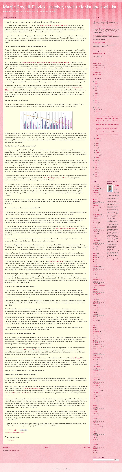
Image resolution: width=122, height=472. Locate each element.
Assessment (95, 201)
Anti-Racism (96, 194)
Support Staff (96, 424)
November (98, 111)
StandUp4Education (97, 416)
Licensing (95, 291)
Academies (95, 192)
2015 (96, 107)
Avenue (94, 203)
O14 (94, 351)
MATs (94, 312)
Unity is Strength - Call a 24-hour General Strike (103, 28)
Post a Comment (10, 440)
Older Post (86, 447)
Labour (94, 277)
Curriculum (95, 223)
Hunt (94, 261)
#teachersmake (96, 188)
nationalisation (96, 323)
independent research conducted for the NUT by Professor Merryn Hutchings (46, 62)
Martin (117, 185)
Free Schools (96, 240)
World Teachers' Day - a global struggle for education (107, 131)
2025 (96, 83)
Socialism (95, 409)
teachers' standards (97, 426)
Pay (94, 368)
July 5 (94, 270)
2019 (96, 98)
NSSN (94, 336)
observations (95, 353)
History (94, 255)
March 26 (95, 299)
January (98, 157)
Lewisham (17, 432)
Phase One (95, 379)
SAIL (94, 398)
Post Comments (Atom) (14, 450)
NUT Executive (96, 349)
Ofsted (94, 359)
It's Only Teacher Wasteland (99, 42)
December (98, 109)
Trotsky (94, 429)
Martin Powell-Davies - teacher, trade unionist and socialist (59, 6)
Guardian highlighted (56, 261)
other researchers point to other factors (17, 393)
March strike (95, 303)
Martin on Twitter (97, 63)
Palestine (95, 362)
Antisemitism (96, 197)
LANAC (95, 281)
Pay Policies (95, 370)
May (97, 147)
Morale (94, 314)
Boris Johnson (96, 207)
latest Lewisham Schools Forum (66, 228)
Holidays (95, 257)
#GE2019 (95, 186)
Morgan (94, 316)
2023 (96, 88)
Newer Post (6, 447)
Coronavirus (95, 220)
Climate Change (96, 214)
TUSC (94, 437)
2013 (96, 162)
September (98, 138)
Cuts (94, 225)
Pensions (95, 374)
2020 (96, 95)
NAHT (94, 318)
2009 (96, 172)
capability (95, 210)
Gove (94, 246)
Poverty (94, 381)
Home (46, 447)
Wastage (95, 442)
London (94, 297)
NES (94, 325)
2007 (96, 176)
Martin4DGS (96, 305)
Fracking (95, 238)
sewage (94, 407)
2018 (96, 100)
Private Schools (96, 385)
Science (94, 401)
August (97, 140)
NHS (94, 329)
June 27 (94, 272)
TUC (94, 433)
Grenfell (95, 251)
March (97, 152)
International (96, 266)
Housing (95, 259)
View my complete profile (113, 259)
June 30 (94, 274)
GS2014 (94, 253)
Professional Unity (97, 390)
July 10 (94, 268)
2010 (96, 169)
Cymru (94, 227)
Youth (94, 452)
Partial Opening (96, 366)
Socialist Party (96, 70)
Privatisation (95, 388)
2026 (96, 81)
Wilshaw (95, 444)
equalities (95, 233)
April (97, 150)
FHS (94, 236)
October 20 (95, 355)
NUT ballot (95, 342)
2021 (96, 93)
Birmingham (95, 205)
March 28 (95, 301)
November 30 (96, 331)
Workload (22, 432)
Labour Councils (96, 279)
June (97, 145)
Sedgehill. (95, 403)
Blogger (68, 468)
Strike (94, 420)
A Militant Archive (97, 74)
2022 (96, 91)
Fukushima (95, 242)
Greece (94, 249)
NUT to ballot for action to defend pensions (102, 35)
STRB (94, 418)
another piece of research (31, 388)
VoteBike (95, 439)
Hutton (94, 264)
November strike (96, 333)
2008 (96, 174)
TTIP (94, 431)
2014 (96, 160)
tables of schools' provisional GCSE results (54, 25)
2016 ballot (95, 190)
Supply (94, 422)
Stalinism (95, 413)
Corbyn (94, 218)
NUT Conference (96, 344)
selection (95, 405)
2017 (96, 102)
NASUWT (95, 320)
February (98, 155)
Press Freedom (96, 383)
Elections (95, 231)
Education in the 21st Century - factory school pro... (107, 116)
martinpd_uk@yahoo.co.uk (99, 53)
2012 (96, 165)
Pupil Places (95, 392)
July (97, 143)
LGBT (94, 289)
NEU (94, 327)
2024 (96, 86)
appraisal (95, 199)
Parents (94, 364)
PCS (94, 372)
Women (94, 446)
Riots (94, 394)
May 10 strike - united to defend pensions (102, 21)
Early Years (95, 229)
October (98, 114)
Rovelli (94, 396)
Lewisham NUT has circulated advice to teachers (33, 350)
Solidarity (95, 411)
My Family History (97, 72)
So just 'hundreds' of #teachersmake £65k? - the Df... (107, 118)
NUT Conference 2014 (98, 346)
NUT (94, 340)
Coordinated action (97, 216)
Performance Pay (96, 377)
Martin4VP (95, 307)
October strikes (96, 357)
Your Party (95, 450)
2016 (96, 105)
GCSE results (11, 432)
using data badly (76, 358)
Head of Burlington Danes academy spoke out (58, 178)
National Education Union (98, 65)
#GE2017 (95, 184)
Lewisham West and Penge (99, 285)
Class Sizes (95, 212)
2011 (96, 167)
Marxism (95, 310)
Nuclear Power (96, 338)
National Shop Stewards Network (100, 67)
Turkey (94, 435)
